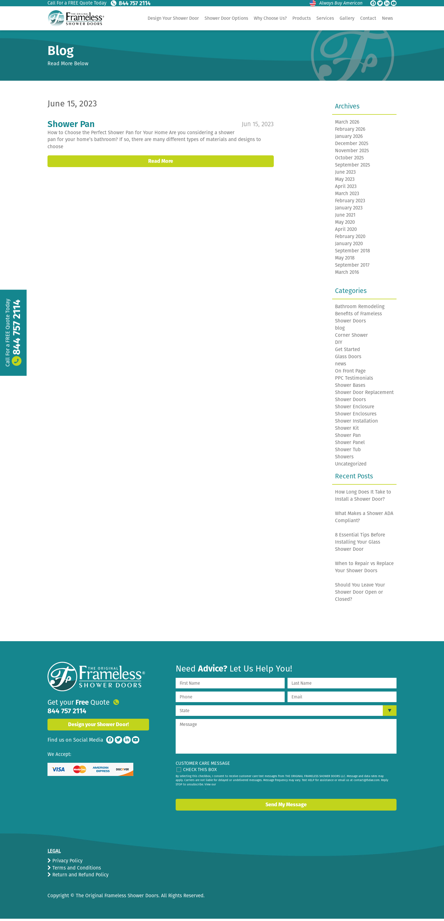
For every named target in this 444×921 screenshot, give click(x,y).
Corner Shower (351, 337)
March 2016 (347, 275)
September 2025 (352, 167)
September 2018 (352, 253)
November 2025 (352, 153)
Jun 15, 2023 (257, 126)
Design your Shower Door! (98, 720)
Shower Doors (350, 402)
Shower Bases (350, 388)
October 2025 (349, 160)
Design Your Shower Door (173, 18)
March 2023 (347, 196)
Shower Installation (356, 423)
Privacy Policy (66, 863)
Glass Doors (348, 359)
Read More (160, 156)
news (340, 366)
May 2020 (345, 224)
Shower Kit (347, 430)
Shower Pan (72, 126)
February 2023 (350, 203)
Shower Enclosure (354, 409)
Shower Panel (350, 445)
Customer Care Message (203, 765)
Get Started (347, 352)
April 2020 (346, 232)
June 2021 (345, 217)
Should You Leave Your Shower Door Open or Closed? (360, 594)
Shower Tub (348, 452)
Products (301, 18)
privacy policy (196, 791)
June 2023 (345, 174)
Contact (368, 18)
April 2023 (345, 189)
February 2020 (350, 239)
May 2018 (344, 260)
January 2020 (349, 246)
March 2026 (347, 124)
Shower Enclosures (355, 416)
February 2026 (350, 131)
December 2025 (351, 146)
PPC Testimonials (354, 380)
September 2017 (352, 267)
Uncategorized (350, 466)
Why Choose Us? (270, 18)
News (387, 18)
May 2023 (344, 182)
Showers (344, 459)
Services (325, 18)
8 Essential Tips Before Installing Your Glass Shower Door (360, 544)
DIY (338, 345)
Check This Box (200, 772)
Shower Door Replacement (364, 395)
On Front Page (350, 373)
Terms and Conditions (76, 870)
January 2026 (349, 139)
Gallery (347, 18)
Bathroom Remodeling (359, 309)
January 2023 (348, 210)
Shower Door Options (226, 18)
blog (340, 330)
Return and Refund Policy (79, 877)
